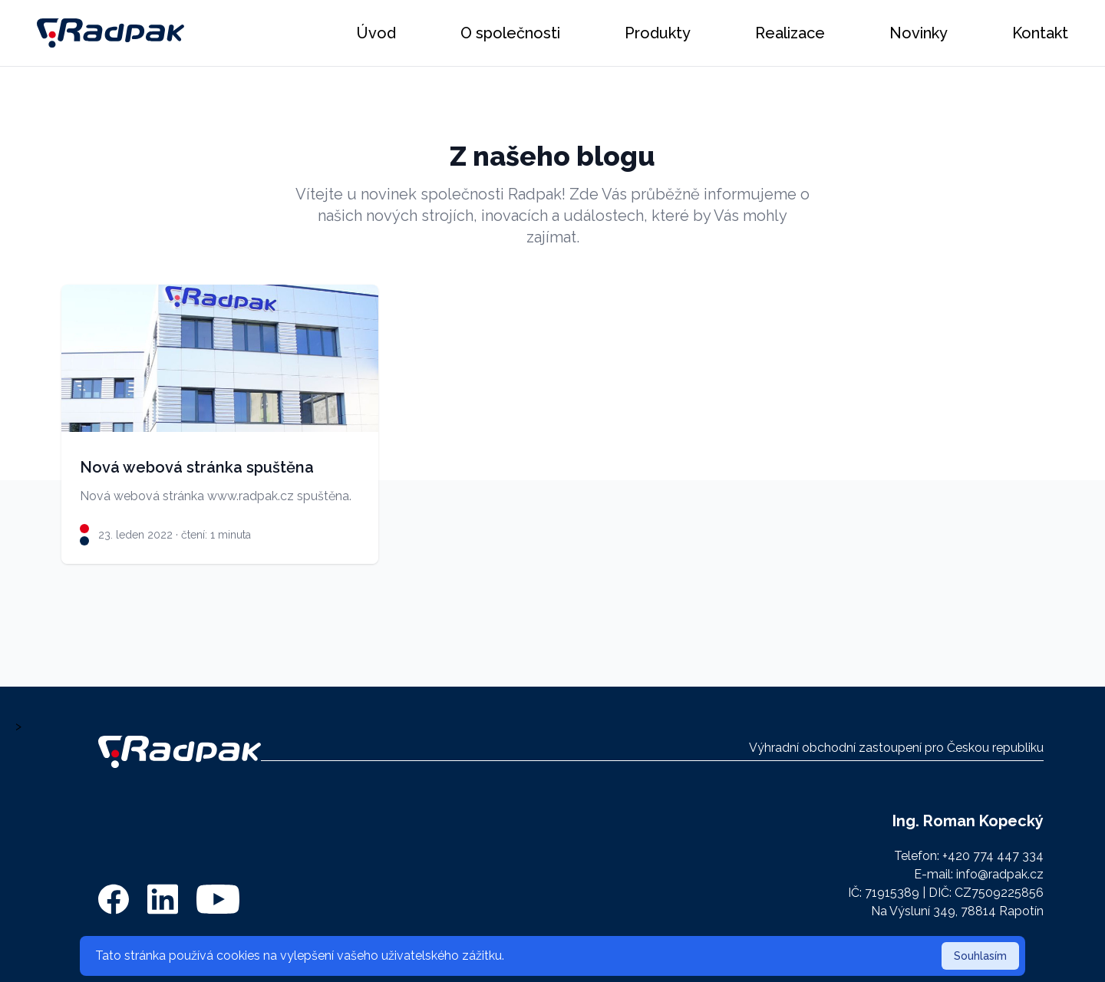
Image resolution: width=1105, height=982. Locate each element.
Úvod (376, 33)
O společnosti (510, 33)
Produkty (658, 33)
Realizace (790, 33)
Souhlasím (980, 956)
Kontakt (1040, 33)
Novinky (918, 33)
